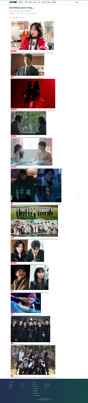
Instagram (11, 386)
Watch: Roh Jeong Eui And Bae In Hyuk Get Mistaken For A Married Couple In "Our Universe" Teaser (31, 167)
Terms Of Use (35, 386)
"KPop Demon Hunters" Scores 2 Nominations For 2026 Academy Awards (26, 315)
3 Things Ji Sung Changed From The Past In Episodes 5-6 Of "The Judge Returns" (27, 78)
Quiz (26, 2)
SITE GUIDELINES (27, 13)
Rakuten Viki (46, 399)
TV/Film (12, 237)
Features (53, 2)
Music (48, 2)
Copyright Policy (36, 393)
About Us (34, 384)
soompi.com (17, 13)
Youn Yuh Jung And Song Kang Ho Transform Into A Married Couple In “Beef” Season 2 (28, 137)
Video (30, 2)
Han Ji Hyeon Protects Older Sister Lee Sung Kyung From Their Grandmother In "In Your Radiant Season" (32, 52)
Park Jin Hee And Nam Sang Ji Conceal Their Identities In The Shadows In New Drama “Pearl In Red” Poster (33, 110)
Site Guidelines (47, 384)
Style (38, 2)
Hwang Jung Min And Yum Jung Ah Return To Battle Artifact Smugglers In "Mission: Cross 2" (30, 292)
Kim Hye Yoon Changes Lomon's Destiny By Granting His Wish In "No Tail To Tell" (27, 264)
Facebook (11, 384)
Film (12, 203)
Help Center (47, 386)
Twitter (10, 388)
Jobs (45, 388)
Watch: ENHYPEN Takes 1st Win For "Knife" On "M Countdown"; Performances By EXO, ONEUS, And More (33, 377)
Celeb (34, 2)
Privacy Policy (35, 388)
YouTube (22, 386)
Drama (12, 76)
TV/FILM (43, 2)
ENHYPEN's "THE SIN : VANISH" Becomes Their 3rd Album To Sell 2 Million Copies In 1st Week (30, 344)
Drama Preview (13, 51)
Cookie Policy (35, 390)
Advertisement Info (36, 395)
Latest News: (21, 17)
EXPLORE (20, 2)
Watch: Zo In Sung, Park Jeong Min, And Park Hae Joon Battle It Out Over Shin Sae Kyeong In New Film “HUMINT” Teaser (36, 204)
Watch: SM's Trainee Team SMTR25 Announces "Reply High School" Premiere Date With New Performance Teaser (34, 239)
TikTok (22, 384)
